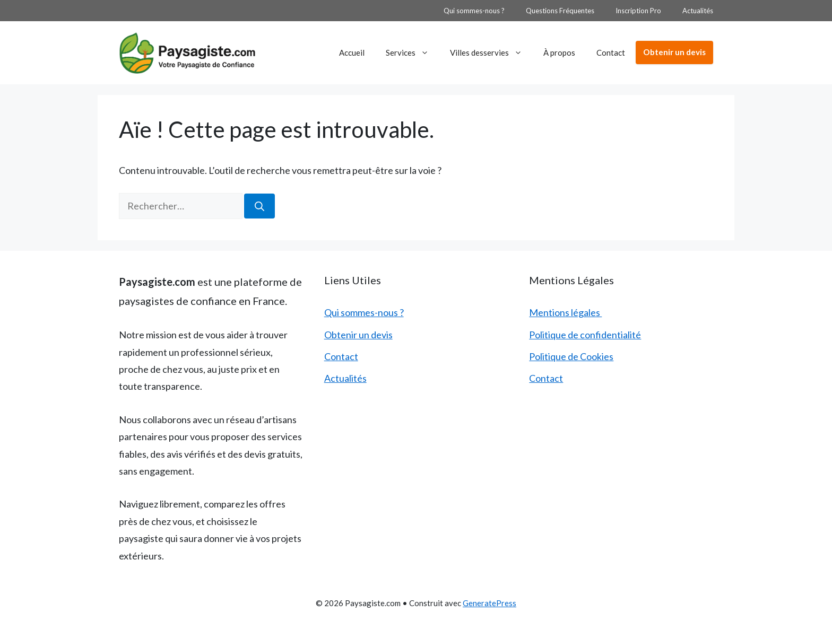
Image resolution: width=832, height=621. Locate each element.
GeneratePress (489, 603)
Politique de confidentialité (585, 334)
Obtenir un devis (674, 52)
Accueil (352, 52)
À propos (559, 52)
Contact (610, 52)
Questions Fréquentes (560, 10)
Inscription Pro (638, 10)
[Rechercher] (259, 206)
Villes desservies (491, 52)
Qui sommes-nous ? (474, 10)
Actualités (697, 10)
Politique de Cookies (571, 356)
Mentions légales (565, 312)
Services (412, 52)
